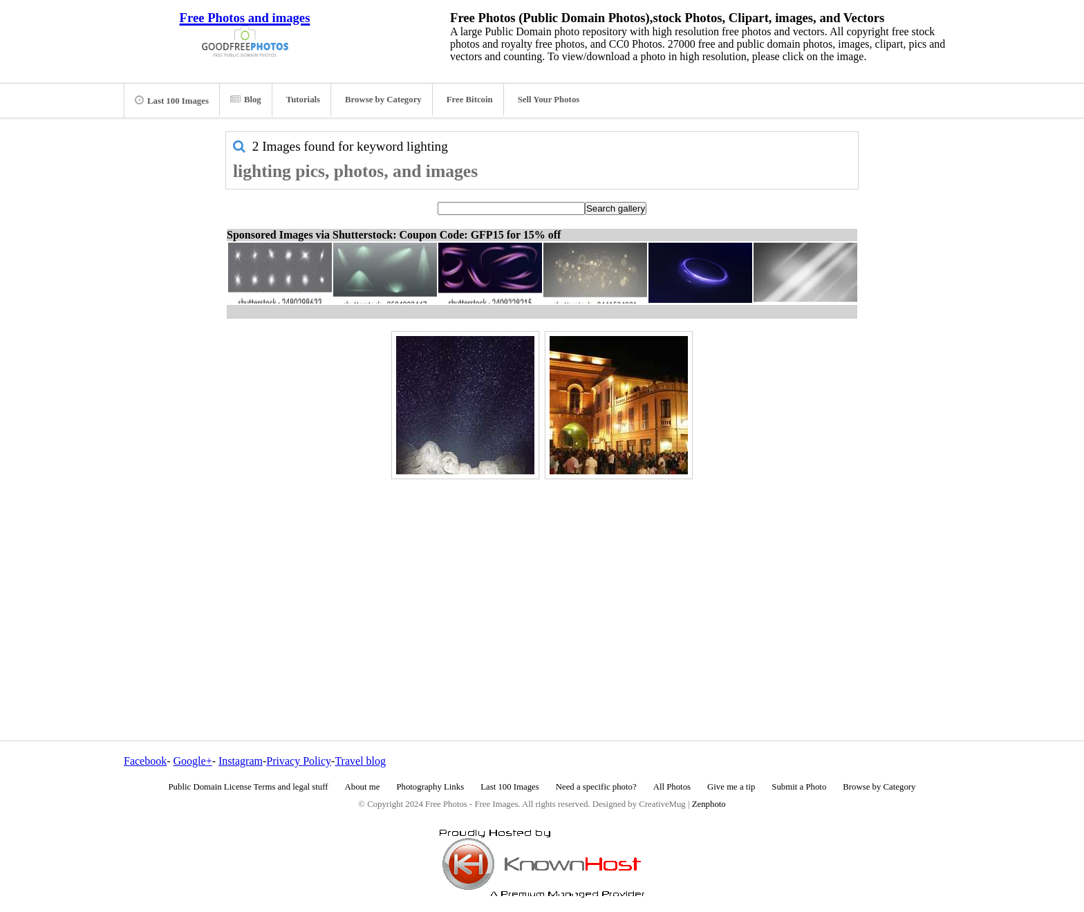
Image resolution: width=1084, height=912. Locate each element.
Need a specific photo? (596, 787)
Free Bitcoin (470, 99)
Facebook (145, 761)
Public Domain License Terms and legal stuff (248, 787)
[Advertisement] (542, 580)
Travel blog (360, 761)
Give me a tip (731, 787)
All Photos (672, 787)
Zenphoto (709, 804)
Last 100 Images (172, 100)
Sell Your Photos (549, 99)
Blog (245, 99)
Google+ (193, 761)
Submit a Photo (799, 787)
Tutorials (303, 99)
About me (362, 787)
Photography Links (430, 787)
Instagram (240, 761)
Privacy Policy (298, 761)
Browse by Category (383, 99)
